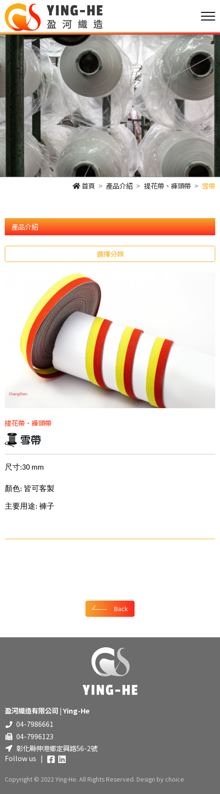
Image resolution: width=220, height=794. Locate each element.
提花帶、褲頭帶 (167, 186)
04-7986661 (34, 724)
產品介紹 (119, 186)
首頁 (84, 186)
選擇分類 (110, 254)
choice (174, 779)
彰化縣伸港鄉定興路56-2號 (56, 748)
